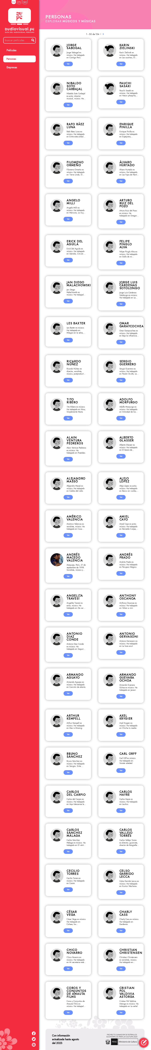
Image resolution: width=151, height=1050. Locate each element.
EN (19, 2)
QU (25, 2)
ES (13, 2)
